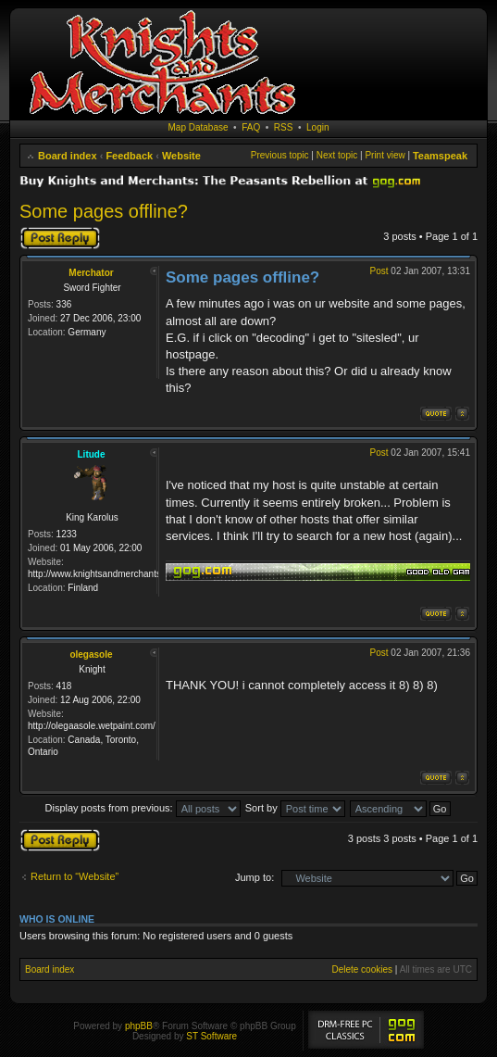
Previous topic (280, 155)
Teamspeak (440, 155)
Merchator (90, 273)
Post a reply (60, 238)
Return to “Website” (74, 876)
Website (181, 155)
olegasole (90, 654)
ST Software (211, 1036)
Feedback (129, 155)
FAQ (251, 127)
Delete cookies (361, 969)
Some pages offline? (103, 211)
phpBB (139, 1026)
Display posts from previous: (143, 807)
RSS (283, 127)
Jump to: (254, 877)
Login (317, 127)
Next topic (337, 155)
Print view (384, 155)
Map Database (198, 127)
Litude (92, 454)
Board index (67, 155)
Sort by (295, 807)
